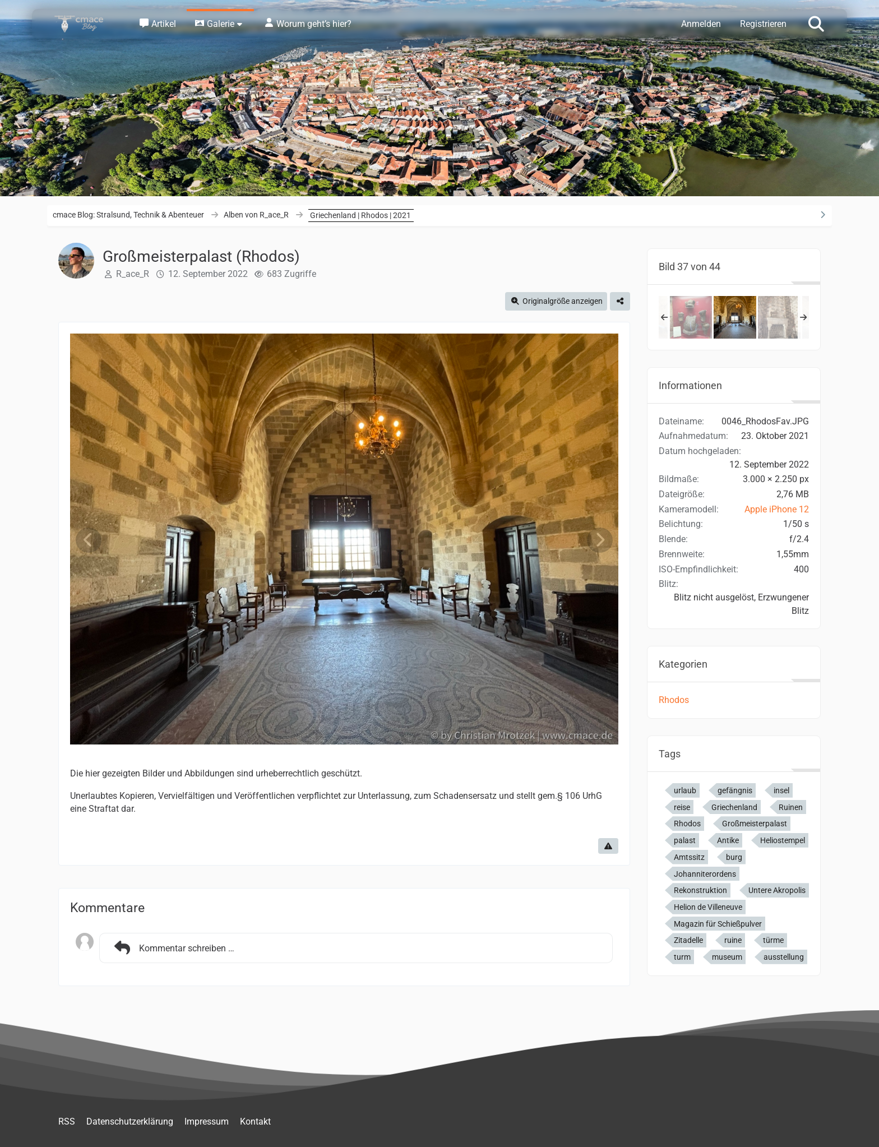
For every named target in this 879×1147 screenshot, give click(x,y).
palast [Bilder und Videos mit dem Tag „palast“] (685, 840)
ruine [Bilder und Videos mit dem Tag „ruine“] (733, 940)
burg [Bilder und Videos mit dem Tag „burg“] (734, 857)
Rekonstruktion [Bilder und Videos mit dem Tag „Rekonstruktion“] (700, 890)
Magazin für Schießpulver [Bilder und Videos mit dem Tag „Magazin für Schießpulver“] (718, 923)
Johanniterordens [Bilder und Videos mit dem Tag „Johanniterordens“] (705, 873)
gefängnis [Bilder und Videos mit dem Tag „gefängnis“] (735, 790)
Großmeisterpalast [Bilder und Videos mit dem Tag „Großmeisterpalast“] (754, 823)
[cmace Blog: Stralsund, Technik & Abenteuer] (86, 24)
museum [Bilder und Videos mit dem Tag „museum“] (727, 956)
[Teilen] (620, 301)
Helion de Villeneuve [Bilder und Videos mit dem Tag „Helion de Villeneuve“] (708, 907)
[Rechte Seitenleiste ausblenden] (822, 214)
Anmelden (701, 23)
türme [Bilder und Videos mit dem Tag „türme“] (773, 940)
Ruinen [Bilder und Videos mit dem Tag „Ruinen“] (791, 807)
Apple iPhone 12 (776, 509)
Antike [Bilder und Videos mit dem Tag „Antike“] (728, 840)
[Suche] (816, 23)
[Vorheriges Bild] (88, 540)
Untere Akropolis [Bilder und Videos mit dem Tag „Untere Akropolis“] (777, 890)
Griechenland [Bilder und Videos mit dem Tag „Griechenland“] (734, 807)
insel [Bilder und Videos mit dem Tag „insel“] (781, 790)
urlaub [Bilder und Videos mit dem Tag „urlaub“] (685, 790)
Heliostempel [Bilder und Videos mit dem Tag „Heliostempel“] (782, 840)
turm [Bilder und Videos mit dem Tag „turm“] (682, 956)
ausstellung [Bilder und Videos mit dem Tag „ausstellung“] (784, 956)
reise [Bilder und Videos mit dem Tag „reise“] (682, 807)
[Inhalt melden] (608, 846)
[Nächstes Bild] (600, 540)
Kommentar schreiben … (172, 948)
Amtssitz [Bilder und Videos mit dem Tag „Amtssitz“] (689, 857)
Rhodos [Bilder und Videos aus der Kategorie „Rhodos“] (674, 700)
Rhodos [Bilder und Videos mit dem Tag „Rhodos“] (687, 823)
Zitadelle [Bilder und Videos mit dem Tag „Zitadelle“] (688, 940)
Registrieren (763, 23)
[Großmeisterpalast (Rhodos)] (690, 317)
